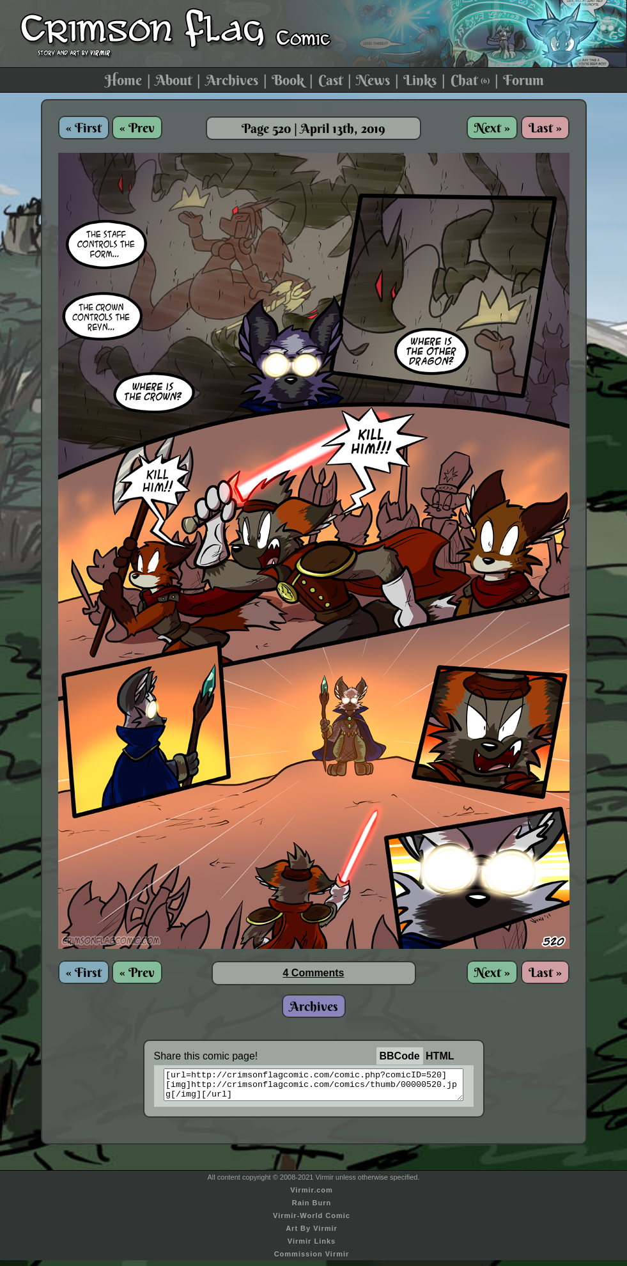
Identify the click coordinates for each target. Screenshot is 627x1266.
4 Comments (313, 972)
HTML (440, 1056)
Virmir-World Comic (311, 1221)
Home (123, 80)
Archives (232, 80)
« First (84, 128)
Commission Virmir (312, 1259)
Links (420, 80)
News (373, 80)
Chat (470, 80)
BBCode (400, 1056)
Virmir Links (312, 1247)
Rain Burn (312, 1208)
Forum (523, 80)
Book (288, 80)
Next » (492, 128)
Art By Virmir (311, 1234)
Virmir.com (311, 1196)
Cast (330, 80)
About (173, 80)
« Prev (137, 128)
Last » (545, 128)
